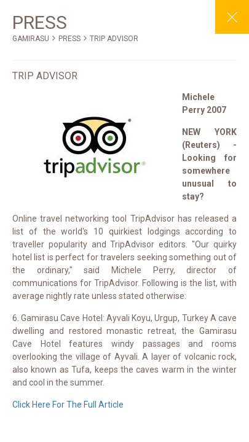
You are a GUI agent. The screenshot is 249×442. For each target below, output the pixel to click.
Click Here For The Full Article (68, 404)
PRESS (69, 38)
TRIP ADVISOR (114, 38)
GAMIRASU (30, 38)
